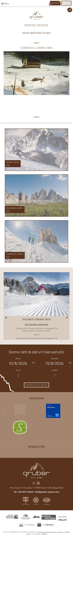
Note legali (60, 532)
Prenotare (55, 3)
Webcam (47, 501)
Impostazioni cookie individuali (46, 532)
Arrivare (26, 501)
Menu (5, 3)
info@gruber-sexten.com (47, 492)
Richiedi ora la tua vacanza (36, 385)
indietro (36, 43)
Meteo (37, 501)
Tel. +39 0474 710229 (24, 492)
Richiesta (66, 3)
